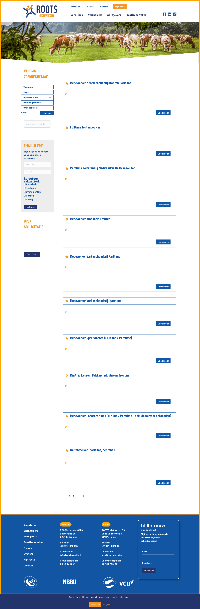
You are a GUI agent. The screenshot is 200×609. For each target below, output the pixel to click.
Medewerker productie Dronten (90, 219)
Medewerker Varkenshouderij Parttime (95, 256)
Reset (24, 112)
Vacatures (77, 15)
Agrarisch (30, 184)
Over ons (75, 6)
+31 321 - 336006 (69, 546)
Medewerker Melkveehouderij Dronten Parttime (100, 83)
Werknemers (94, 15)
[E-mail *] (37, 172)
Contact (104, 6)
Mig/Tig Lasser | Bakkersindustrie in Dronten (99, 375)
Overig (28, 199)
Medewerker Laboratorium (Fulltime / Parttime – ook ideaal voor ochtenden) (120, 416)
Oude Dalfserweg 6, (112, 533)
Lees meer (163, 112)
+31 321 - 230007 (110, 546)
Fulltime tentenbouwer (85, 127)
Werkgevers (114, 15)
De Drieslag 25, (68, 533)
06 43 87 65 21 (67, 563)
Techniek (30, 187)
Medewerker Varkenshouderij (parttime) (96, 300)
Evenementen (32, 191)
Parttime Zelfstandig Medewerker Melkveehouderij (103, 168)
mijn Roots (120, 6)
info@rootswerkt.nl (70, 554)
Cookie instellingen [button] (120, 597)
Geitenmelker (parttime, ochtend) (92, 450)
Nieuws (90, 6)
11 (83, 496)
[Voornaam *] (37, 164)
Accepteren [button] (95, 604)
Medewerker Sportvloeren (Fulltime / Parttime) (101, 338)
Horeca (29, 195)
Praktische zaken (136, 15)
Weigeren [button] (107, 604)
